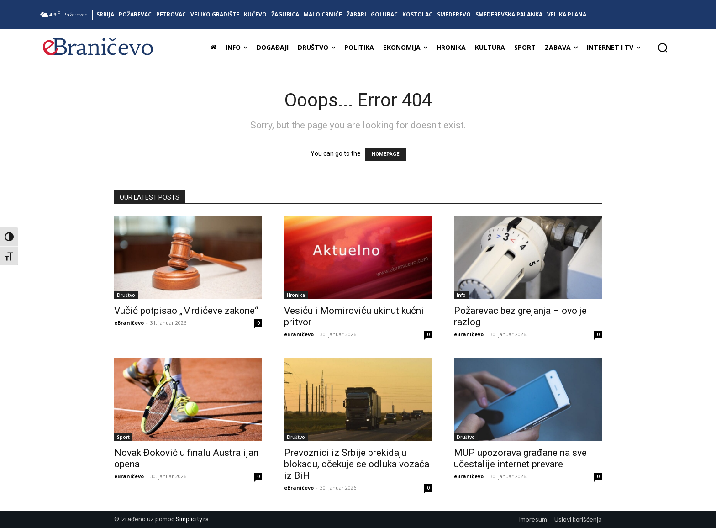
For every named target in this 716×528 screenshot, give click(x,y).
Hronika (296, 295)
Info (461, 295)
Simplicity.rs (192, 519)
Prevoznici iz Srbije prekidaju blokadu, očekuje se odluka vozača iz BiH (356, 464)
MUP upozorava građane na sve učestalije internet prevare (520, 458)
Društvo (126, 295)
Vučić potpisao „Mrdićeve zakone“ (186, 310)
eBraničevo (129, 322)
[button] (662, 47)
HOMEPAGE (385, 154)
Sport (123, 437)
